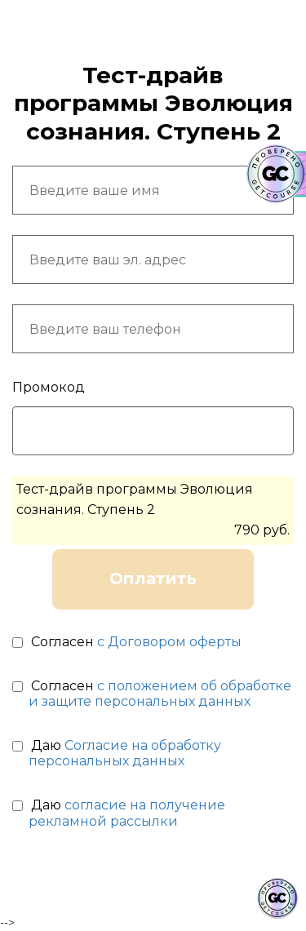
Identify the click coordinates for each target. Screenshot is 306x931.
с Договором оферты (169, 641)
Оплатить (153, 578)
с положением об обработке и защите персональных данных (160, 693)
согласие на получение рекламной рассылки (127, 812)
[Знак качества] (277, 898)
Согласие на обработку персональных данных (125, 753)
